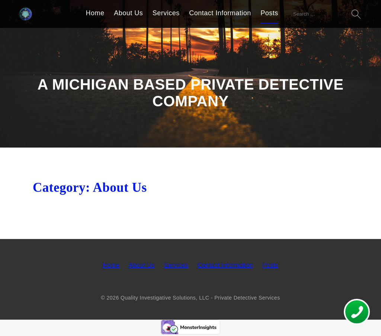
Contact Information (220, 13)
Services (166, 13)
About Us (128, 13)
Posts (269, 13)
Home (95, 13)
